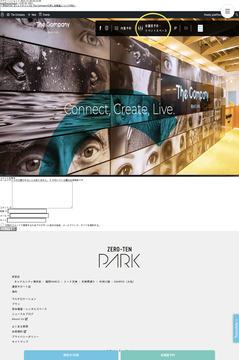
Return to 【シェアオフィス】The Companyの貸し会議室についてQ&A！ (38, 5)
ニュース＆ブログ (22, 312)
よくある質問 (20, 324)
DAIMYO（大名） (121, 281)
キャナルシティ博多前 (27, 281)
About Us (18, 317)
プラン (16, 302)
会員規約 (17, 329)
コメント (6, 207)
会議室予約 (168, 355)
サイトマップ (20, 339)
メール (4, 215)
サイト (3, 220)
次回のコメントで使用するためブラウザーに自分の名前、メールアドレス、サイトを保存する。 (53, 225)
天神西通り (85, 281)
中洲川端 (101, 281)
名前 (3, 211)
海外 (14, 291)
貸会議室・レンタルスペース (28, 307)
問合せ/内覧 (71, 355)
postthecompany (9, 3)
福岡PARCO (51, 281)
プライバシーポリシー (25, 334)
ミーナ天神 (68, 281)
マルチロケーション (23, 298)
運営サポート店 (21, 286)
